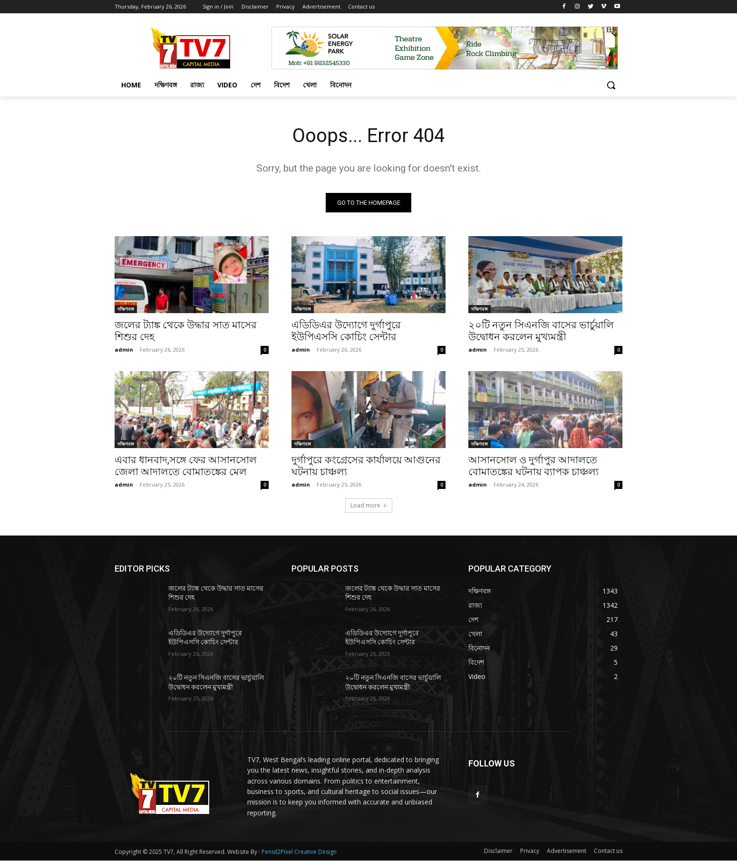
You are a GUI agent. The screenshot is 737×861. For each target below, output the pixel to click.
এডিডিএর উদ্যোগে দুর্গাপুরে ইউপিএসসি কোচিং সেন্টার (346, 331)
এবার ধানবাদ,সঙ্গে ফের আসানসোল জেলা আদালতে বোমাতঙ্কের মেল (186, 466)
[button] (611, 85)
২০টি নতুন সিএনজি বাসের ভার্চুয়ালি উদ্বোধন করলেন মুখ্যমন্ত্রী (541, 331)
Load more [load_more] (368, 505)
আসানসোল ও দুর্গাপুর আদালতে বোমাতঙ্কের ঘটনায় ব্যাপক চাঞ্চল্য (533, 466)
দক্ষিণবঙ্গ (125, 309)
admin (124, 349)
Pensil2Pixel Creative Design (299, 852)
